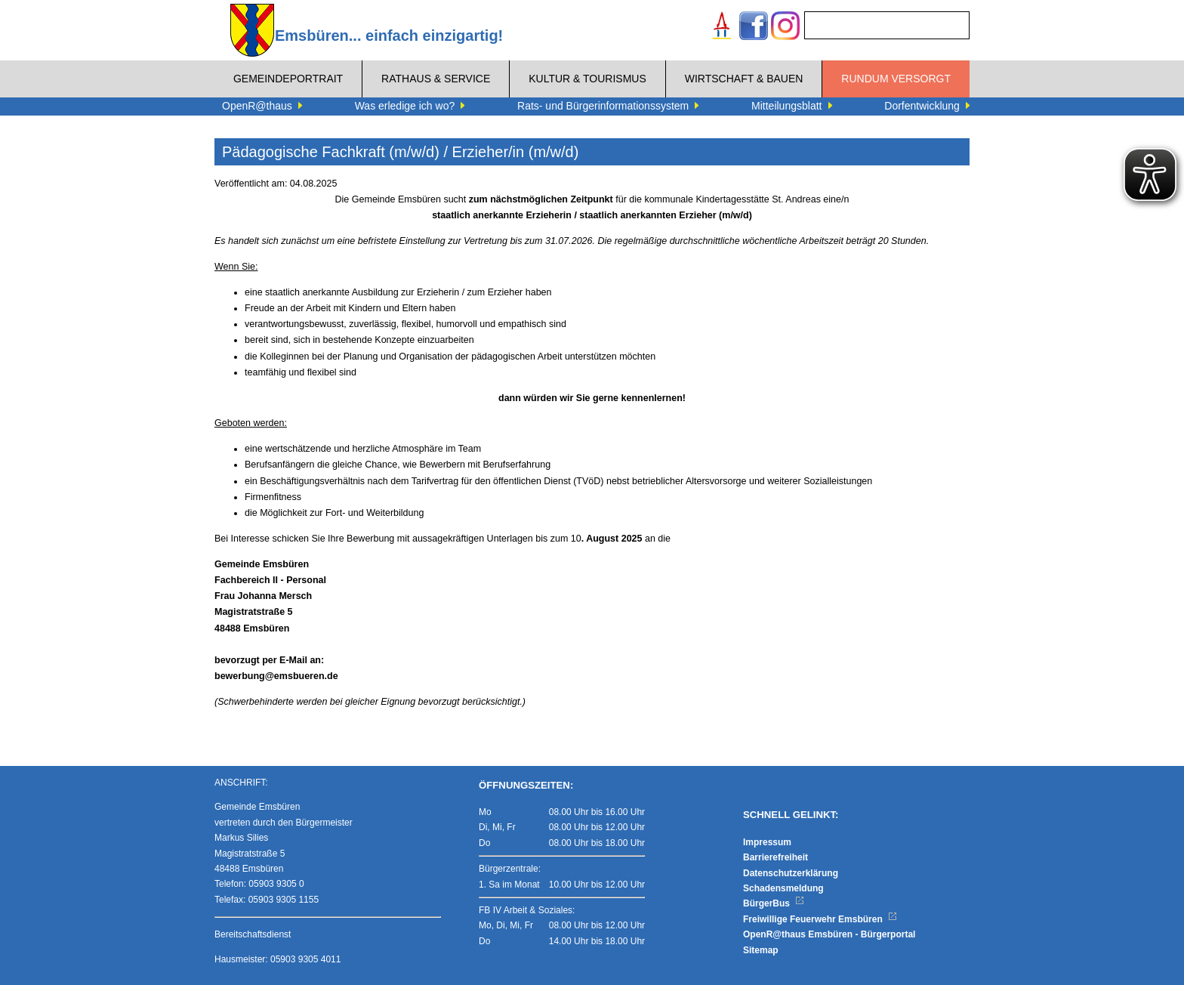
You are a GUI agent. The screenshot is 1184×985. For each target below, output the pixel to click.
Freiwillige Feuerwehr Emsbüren (820, 919)
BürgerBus (773, 903)
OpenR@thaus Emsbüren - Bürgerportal (829, 934)
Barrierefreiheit (775, 857)
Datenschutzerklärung (790, 873)
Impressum (767, 842)
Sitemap (761, 950)
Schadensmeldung (783, 888)
